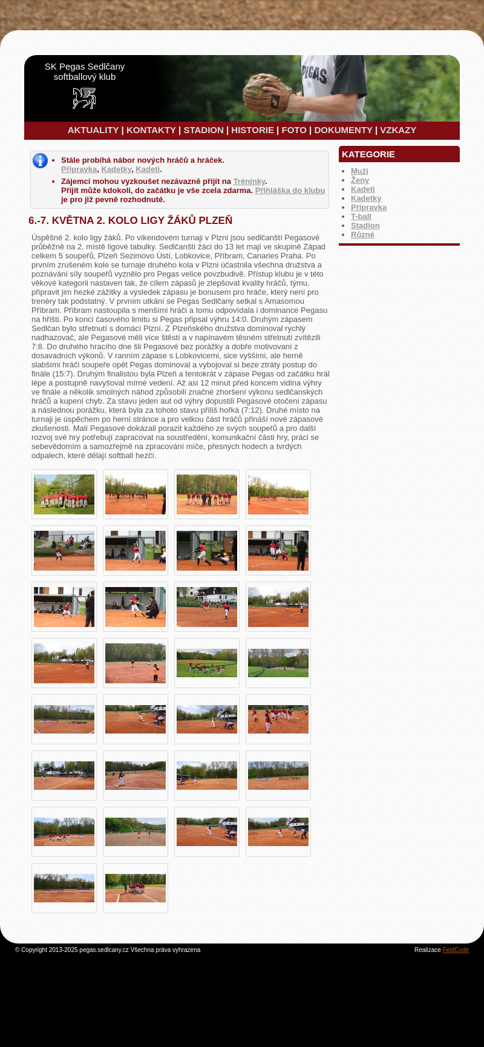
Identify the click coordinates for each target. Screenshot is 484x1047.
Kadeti (363, 189)
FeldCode (456, 950)
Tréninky (250, 181)
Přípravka (369, 207)
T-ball (361, 216)
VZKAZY (398, 130)
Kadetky (366, 198)
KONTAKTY (151, 130)
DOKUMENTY (343, 130)
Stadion (365, 225)
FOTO (293, 130)
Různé (362, 234)
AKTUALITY (93, 130)
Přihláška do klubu (290, 190)
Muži (359, 171)
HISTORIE (252, 130)
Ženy (360, 180)
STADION (203, 130)
